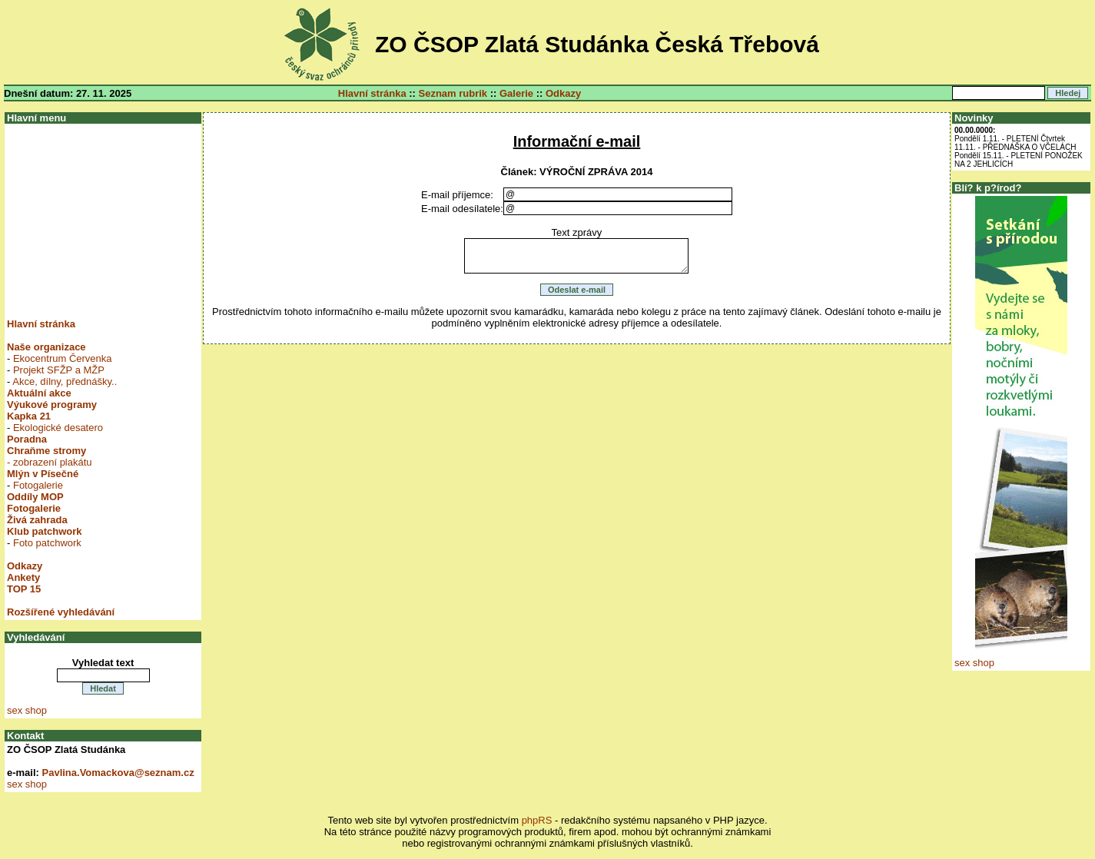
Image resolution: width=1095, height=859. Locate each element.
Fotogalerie (38, 485)
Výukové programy (52, 404)
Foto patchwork (47, 543)
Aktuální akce (39, 393)
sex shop (27, 710)
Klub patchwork (44, 531)
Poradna (27, 439)
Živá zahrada (37, 520)
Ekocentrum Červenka (62, 358)
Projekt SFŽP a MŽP (59, 370)
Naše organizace (46, 347)
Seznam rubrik (453, 93)
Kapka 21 (29, 416)
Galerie (516, 93)
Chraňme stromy (46, 450)
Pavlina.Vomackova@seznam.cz (118, 772)
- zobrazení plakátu (49, 462)
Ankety (23, 577)
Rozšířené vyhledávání (60, 612)
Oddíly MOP (35, 496)
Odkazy (563, 93)
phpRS (537, 820)
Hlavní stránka (372, 93)
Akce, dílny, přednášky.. (64, 381)
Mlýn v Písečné (42, 473)
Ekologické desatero (58, 427)
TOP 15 (24, 589)
